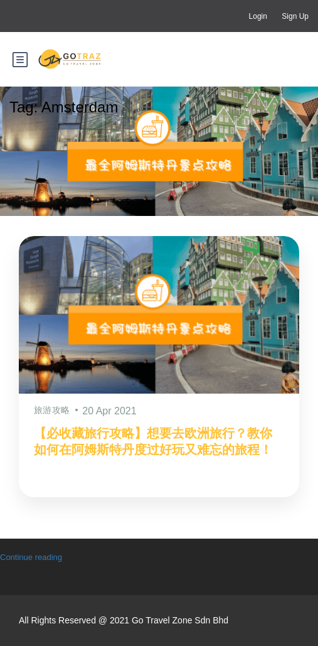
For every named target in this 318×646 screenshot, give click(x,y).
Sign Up (295, 16)
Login (258, 16)
